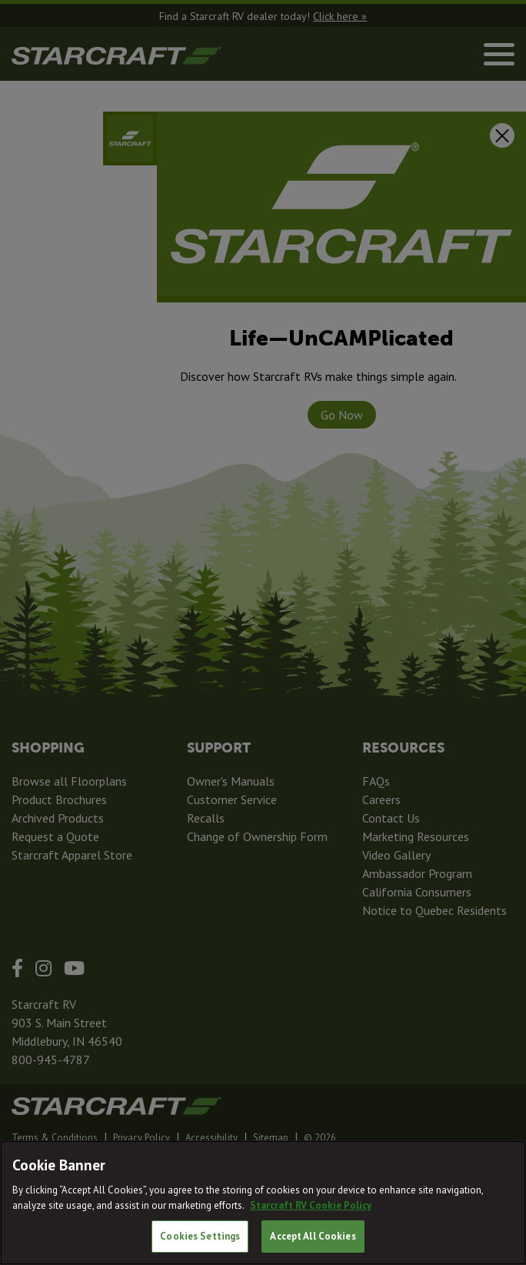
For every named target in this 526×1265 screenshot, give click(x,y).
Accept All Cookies (312, 1236)
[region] (263, 1202)
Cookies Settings (200, 1236)
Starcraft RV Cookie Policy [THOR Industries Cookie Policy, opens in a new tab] (310, 1205)
